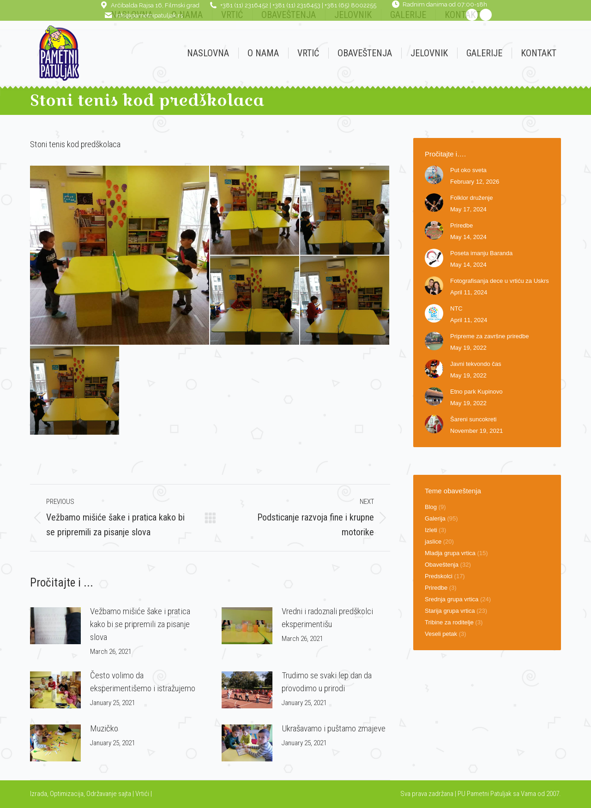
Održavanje (101, 794)
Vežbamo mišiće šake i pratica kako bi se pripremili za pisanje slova (140, 624)
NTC (456, 308)
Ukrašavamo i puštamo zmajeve (334, 728)
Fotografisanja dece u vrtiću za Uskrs (499, 280)
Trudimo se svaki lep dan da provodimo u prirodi (327, 682)
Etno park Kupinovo (476, 391)
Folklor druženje (471, 197)
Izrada (38, 794)
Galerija (435, 518)
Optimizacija (67, 794)
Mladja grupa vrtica (450, 553)
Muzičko (104, 728)
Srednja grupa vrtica (451, 599)
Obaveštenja (441, 564)
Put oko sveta (468, 170)
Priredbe (461, 225)
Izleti (431, 530)
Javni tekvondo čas (475, 363)
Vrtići (143, 794)
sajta (124, 794)
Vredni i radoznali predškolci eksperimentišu (327, 617)
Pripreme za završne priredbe (489, 336)
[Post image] (55, 625)
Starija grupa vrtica (450, 610)
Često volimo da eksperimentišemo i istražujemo (142, 682)
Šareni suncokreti (473, 419)
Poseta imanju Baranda (481, 253)
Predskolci (438, 576)
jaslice (433, 541)
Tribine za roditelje (449, 622)
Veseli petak (441, 633)
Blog (431, 506)
